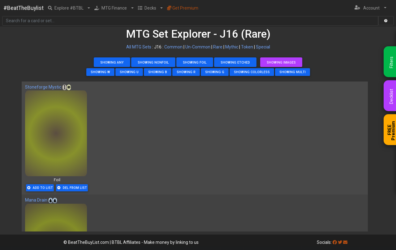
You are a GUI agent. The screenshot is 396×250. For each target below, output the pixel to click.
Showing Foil (195, 62)
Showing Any (112, 62)
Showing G (214, 72)
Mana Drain (36, 200)
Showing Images (281, 62)
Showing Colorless (252, 72)
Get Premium (182, 8)
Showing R (186, 72)
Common (173, 46)
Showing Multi (292, 72)
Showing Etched (235, 62)
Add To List (40, 188)
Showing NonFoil (153, 62)
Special (263, 46)
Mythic (231, 46)
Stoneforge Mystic (43, 87)
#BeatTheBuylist (23, 8)
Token (247, 46)
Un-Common (197, 46)
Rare (217, 46)
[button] (69, 8)
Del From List (72, 188)
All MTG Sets (138, 46)
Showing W (100, 72)
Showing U (129, 72)
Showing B (157, 72)
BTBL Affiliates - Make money (155, 242)
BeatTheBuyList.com (88, 242)
